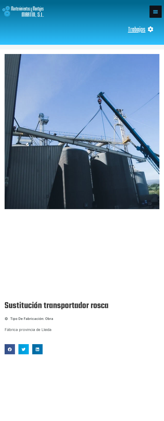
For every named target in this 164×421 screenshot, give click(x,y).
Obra (49, 245)
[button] (155, 11)
